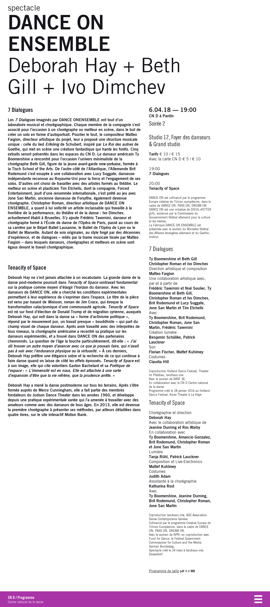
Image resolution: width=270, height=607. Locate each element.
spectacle (24, 8)
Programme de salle (164, 571)
